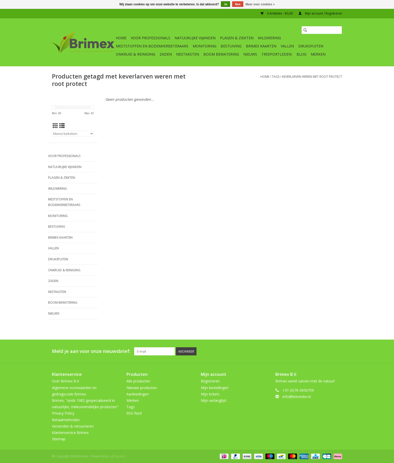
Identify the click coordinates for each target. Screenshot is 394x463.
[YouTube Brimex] (320, 351)
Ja (225, 4)
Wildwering (269, 37)
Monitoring (204, 46)
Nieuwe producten (141, 387)
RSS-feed (134, 413)
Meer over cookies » (260, 4)
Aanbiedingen (137, 394)
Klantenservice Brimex (70, 432)
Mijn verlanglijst (214, 400)
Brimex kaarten (261, 46)
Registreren (210, 381)
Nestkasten (187, 54)
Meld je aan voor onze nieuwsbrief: (91, 351)
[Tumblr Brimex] (329, 351)
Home (121, 37)
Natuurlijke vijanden (195, 37)
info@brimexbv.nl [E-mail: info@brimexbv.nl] (297, 396)
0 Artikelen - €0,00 (277, 13)
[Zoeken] (321, 30)
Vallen (287, 46)
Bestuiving (231, 46)
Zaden (166, 54)
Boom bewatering (221, 54)
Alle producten (138, 381)
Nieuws (250, 54)
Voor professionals (150, 37)
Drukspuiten (310, 46)
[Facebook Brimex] (292, 351)
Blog (301, 54)
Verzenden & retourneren (73, 426)
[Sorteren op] (73, 133)
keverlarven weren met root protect (312, 76)
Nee (238, 4)
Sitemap (58, 438)
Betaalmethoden (66, 419)
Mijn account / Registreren (320, 13)
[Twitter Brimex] (301, 351)
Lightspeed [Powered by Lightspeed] (117, 456)
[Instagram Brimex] (338, 351)
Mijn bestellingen (215, 387)
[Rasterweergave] (55, 125)
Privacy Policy (63, 413)
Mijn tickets (210, 394)
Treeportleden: (276, 54)
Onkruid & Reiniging (135, 54)
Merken (318, 54)
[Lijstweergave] (62, 125)
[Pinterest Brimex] (310, 351)
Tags (275, 76)
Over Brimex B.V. (66, 381)
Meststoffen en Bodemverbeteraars (152, 46)
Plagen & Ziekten (237, 37)
